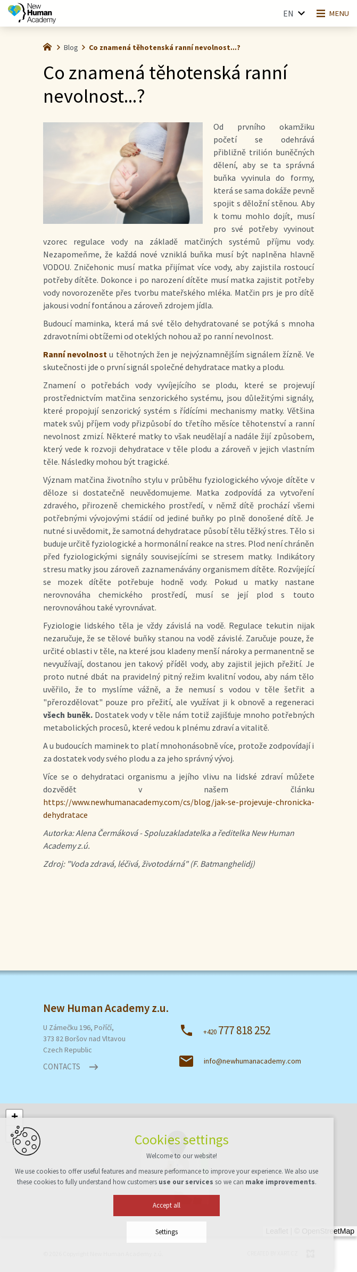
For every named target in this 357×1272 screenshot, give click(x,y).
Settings (179, 1238)
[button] (14, 1118)
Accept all (179, 1211)
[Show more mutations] (296, 13)
